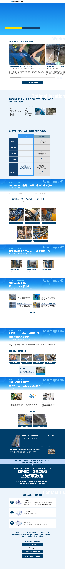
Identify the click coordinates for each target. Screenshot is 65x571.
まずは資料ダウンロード (27, 27)
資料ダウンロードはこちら (32, 556)
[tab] (15, 77)
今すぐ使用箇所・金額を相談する (12, 27)
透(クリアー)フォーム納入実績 (32, 82)
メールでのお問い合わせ (32, 551)
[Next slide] (61, 78)
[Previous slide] (58, 78)
